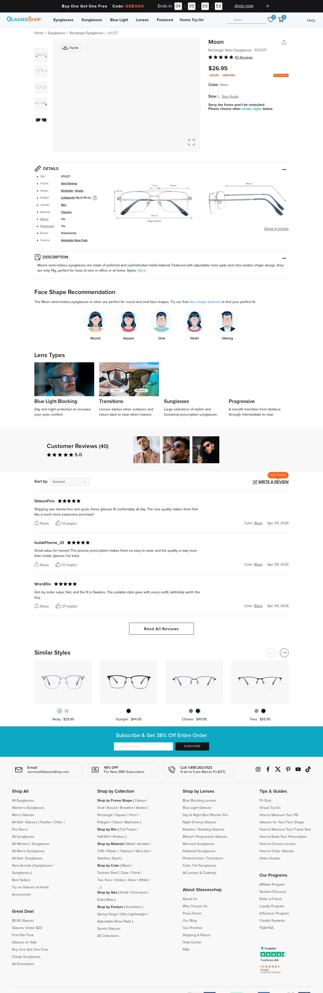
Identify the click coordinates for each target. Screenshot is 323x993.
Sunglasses (91, 20)
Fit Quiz (265, 800)
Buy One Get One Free (30, 949)
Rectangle (67, 191)
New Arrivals (21, 865)
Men (63, 205)
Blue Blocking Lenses (199, 800)
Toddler (45, 822)
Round (112, 808)
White (143, 880)
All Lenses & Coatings (199, 873)
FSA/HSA (266, 928)
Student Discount (272, 892)
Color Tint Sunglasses (199, 865)
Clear (125, 873)
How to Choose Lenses (277, 844)
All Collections (108, 936)
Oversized (139, 892)
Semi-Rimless (69, 183)
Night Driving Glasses (199, 822)
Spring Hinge (107, 914)
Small (124, 892)
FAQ (186, 949)
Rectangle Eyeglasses (86, 33)
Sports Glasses (108, 928)
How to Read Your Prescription (283, 837)
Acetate (143, 844)
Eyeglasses (63, 20)
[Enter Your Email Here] (143, 746)
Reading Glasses (211, 829)
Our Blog (190, 920)
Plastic (112, 851)
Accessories (21, 894)
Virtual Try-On (270, 808)
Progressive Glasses (211, 837)
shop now (244, 6)
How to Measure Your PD (278, 815)
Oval (100, 808)
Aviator (79, 191)
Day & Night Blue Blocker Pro (205, 815)
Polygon (103, 822)
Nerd (142, 270)
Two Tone (104, 880)
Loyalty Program (271, 906)
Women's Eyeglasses (28, 808)
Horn (133, 815)
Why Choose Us (195, 906)
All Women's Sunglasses (30, 844)
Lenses (142, 20)
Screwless (134, 907)
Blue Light (119, 20)
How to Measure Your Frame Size (285, 829)
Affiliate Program (272, 884)
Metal (130, 844)
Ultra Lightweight (133, 914)
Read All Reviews (161, 629)
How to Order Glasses (276, 851)
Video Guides (269, 858)
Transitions (215, 858)
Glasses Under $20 (27, 928)
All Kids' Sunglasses (27, 858)
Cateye (140, 800)
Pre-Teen (19, 829)
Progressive (47, 226)
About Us (190, 899)
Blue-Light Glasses (197, 808)
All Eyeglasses (23, 800)
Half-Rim (103, 837)
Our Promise (192, 928)
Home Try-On (192, 20)
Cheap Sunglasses (26, 957)
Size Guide (230, 96)
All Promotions (23, 964)
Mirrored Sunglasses (199, 844)
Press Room (192, 913)
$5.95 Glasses (23, 920)
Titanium (66, 212)
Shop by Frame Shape (114, 800)
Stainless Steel (108, 858)
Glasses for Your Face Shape (281, 822)
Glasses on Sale (24, 942)
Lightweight (68, 198)
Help (311, 20)
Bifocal (44, 219)
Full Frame (128, 829)
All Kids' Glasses (24, 822)
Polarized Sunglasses (199, 851)
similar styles (252, 109)
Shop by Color (108, 865)
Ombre (120, 880)
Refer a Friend (270, 899)
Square (120, 815)
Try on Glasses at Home (30, 887)
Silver (132, 880)
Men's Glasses (23, 815)
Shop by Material (110, 844)
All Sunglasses (23, 837)
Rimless (119, 837)
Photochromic (193, 858)
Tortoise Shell (107, 873)
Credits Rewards (272, 920)
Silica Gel (142, 851)
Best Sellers (21, 880)
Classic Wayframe (125, 822)
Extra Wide (105, 900)
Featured (165, 20)
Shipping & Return (197, 935)
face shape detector (205, 302)
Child (58, 822)
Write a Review (273, 482)
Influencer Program (274, 913)
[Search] (246, 20)
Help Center (192, 942)
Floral (135, 873)
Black (126, 865)
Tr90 (100, 851)
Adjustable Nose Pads (74, 240)
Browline (126, 808)
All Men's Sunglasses (28, 851)
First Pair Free (23, 935)
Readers (189, 829)
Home (39, 33)
